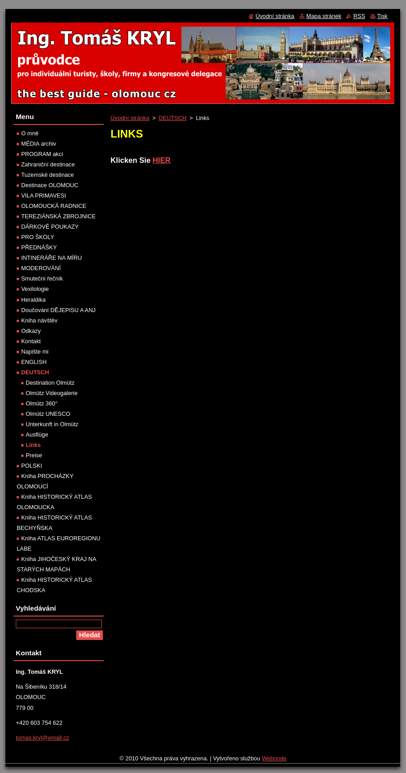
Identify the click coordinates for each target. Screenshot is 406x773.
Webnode (274, 758)
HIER (161, 160)
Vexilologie (35, 288)
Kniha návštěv (39, 320)
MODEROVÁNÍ (40, 268)
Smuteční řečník (42, 278)
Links (33, 445)
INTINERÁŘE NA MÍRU (51, 257)
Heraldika (33, 299)
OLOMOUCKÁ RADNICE (53, 205)
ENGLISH (33, 362)
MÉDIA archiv (38, 143)
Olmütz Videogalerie (52, 393)
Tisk (382, 16)
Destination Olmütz (50, 382)
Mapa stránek (323, 16)
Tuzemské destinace (47, 174)
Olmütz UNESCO (48, 413)
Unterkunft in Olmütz (52, 424)
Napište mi (34, 351)
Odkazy (31, 330)
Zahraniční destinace (48, 164)
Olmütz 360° (42, 403)
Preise (34, 455)
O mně (29, 133)
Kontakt (31, 341)
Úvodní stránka (130, 118)
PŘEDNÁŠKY (39, 247)
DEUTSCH (173, 118)
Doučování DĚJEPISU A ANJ (58, 310)
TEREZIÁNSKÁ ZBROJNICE (58, 216)
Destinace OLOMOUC (49, 185)
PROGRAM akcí (42, 154)
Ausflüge (37, 434)
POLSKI (31, 465)
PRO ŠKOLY (37, 237)
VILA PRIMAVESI (43, 195)
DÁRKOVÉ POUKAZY (49, 226)
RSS (359, 16)
